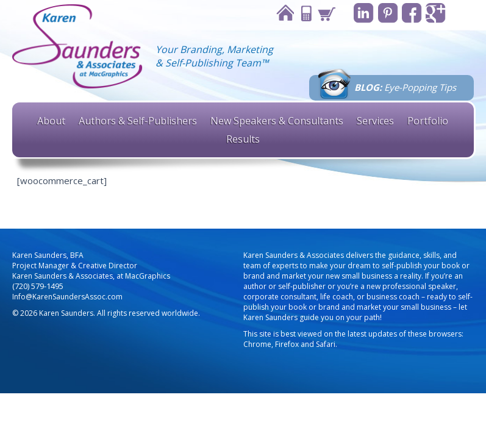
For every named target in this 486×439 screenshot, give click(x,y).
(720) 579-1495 (37, 286)
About (51, 120)
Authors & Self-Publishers (138, 120)
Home (280, 13)
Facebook (409, 13)
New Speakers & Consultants (276, 120)
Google (434, 13)
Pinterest (384, 13)
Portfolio (427, 120)
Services (375, 120)
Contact (301, 13)
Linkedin (359, 13)
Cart (322, 13)
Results (243, 139)
